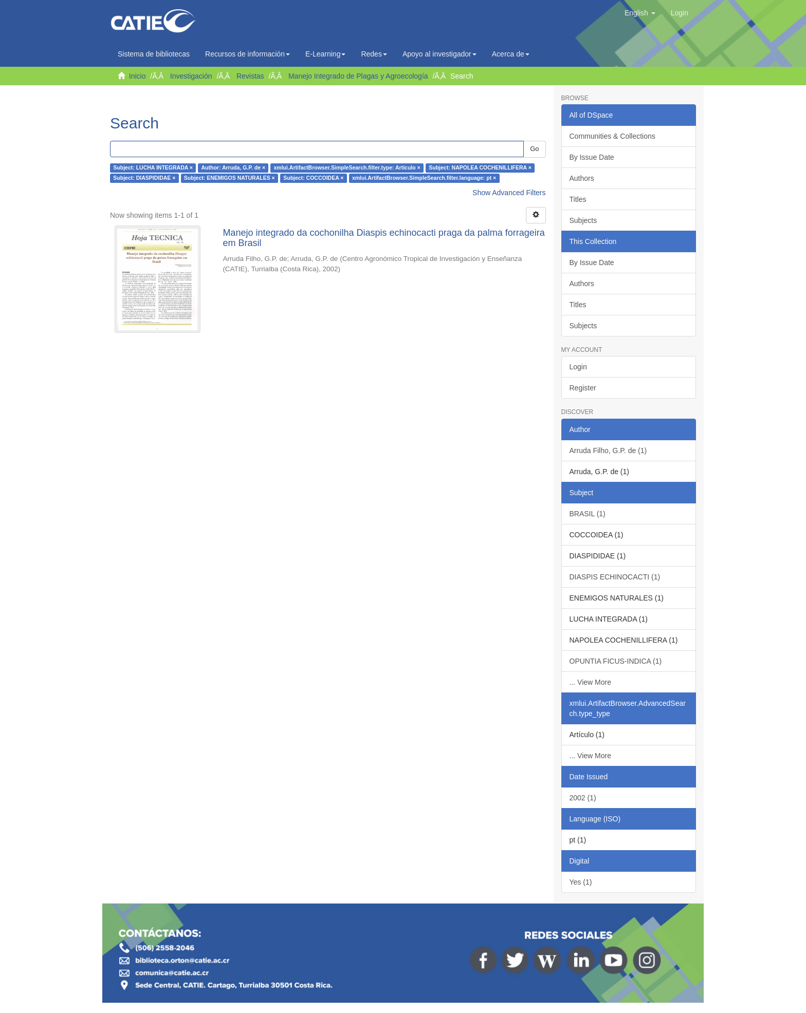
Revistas (250, 76)
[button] (640, 13)
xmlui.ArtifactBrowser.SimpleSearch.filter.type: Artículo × (347, 168)
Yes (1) (581, 882)
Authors (582, 178)
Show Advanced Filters (508, 193)
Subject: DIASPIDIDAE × (144, 178)
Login (578, 367)
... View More (590, 682)
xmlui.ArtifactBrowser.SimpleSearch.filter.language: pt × (424, 178)
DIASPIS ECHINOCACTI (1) (615, 577)
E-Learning (325, 54)
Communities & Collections (612, 136)
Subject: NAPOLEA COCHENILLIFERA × (480, 168)
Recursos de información (247, 54)
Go (534, 149)
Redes (374, 54)
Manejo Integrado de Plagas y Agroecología (358, 76)
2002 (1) (583, 798)
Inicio (137, 76)
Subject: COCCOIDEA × (313, 178)
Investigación (191, 76)
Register (583, 388)
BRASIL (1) (588, 514)
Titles (578, 199)
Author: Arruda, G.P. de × (233, 168)
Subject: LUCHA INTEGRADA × (153, 168)
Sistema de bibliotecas (154, 54)
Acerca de (510, 54)
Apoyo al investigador (439, 54)
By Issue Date (592, 157)
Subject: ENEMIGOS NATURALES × (229, 178)
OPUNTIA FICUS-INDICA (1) (616, 661)
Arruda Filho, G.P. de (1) (608, 450)
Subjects (583, 220)
